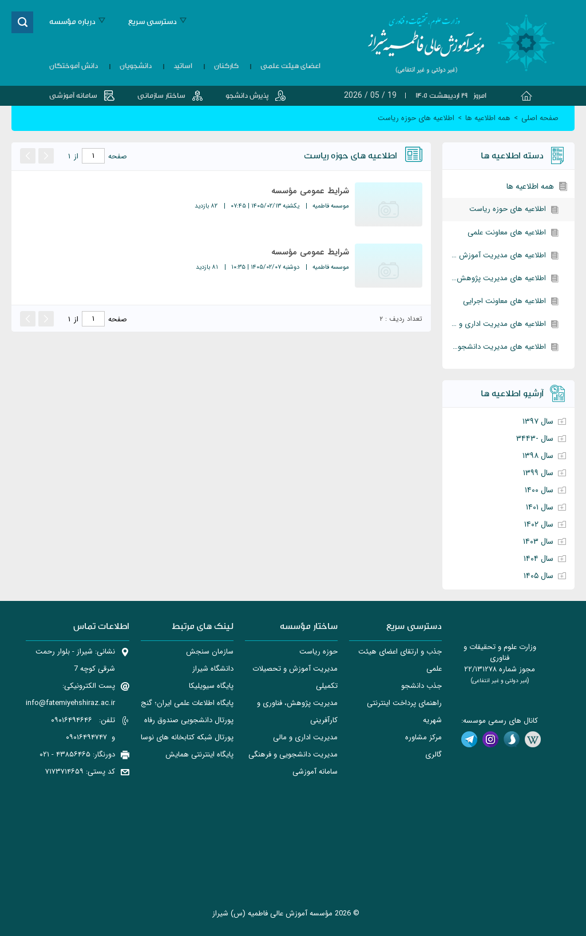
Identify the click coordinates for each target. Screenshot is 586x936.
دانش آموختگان (73, 65)
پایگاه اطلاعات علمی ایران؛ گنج (187, 703)
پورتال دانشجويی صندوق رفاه (188, 720)
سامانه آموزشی (73, 95)
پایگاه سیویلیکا (211, 686)
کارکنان (226, 65)
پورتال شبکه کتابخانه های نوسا (187, 737)
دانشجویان (136, 65)
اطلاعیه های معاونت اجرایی (504, 301)
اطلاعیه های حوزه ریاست (507, 209)
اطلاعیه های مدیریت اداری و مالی (494, 324)
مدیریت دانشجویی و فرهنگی (293, 754)
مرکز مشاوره (423, 737)
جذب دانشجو (421, 686)
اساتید (182, 65)
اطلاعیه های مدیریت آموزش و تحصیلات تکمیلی (494, 255)
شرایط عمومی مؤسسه (310, 191)
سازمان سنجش (209, 652)
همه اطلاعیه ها (530, 186)
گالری (433, 754)
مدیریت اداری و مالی (305, 737)
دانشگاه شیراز (212, 669)
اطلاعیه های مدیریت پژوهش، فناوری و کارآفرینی (494, 278)
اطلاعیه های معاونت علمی (507, 232)
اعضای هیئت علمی (290, 65)
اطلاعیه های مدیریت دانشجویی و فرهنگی (494, 347)
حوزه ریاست (318, 652)
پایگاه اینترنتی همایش (199, 754)
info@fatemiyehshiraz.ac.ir (70, 703)
